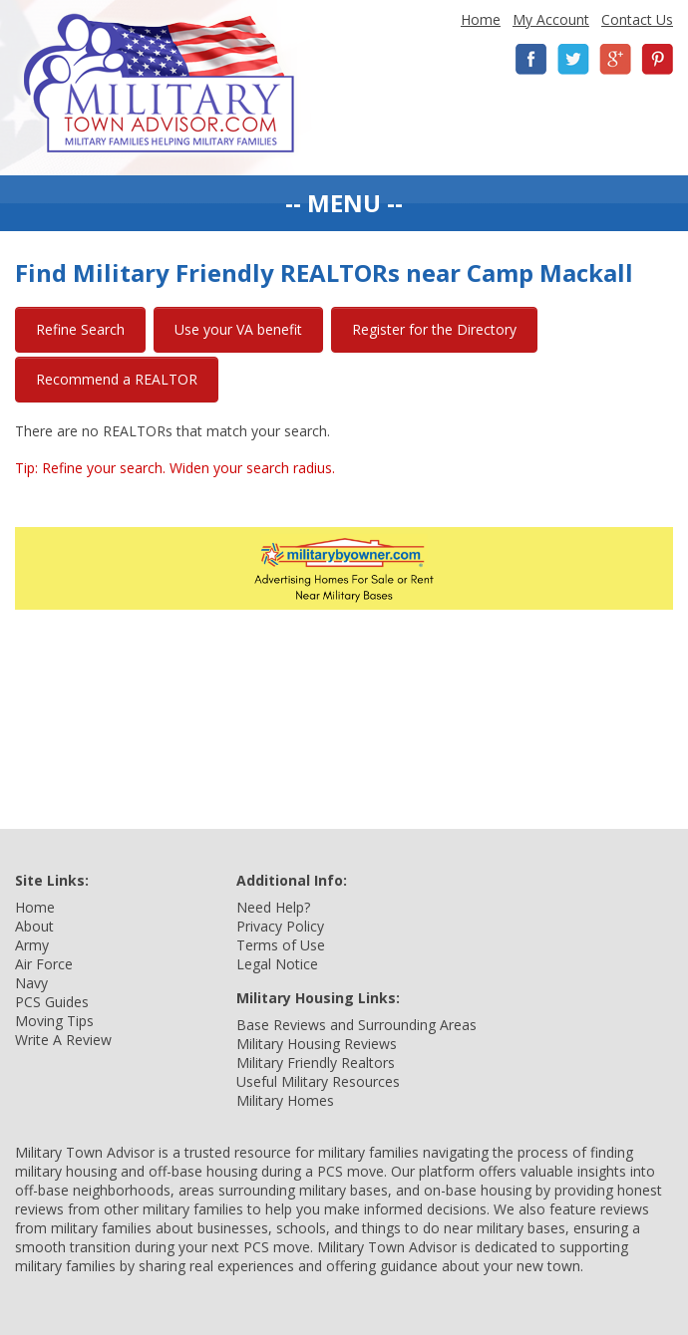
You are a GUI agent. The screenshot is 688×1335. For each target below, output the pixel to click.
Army (32, 944)
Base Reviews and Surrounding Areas (356, 1024)
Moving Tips (54, 1020)
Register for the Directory (434, 329)
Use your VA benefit (238, 329)
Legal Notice (277, 963)
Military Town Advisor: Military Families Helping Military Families (159, 83)
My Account (551, 19)
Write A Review (63, 1039)
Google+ (615, 59)
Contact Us (637, 19)
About (34, 926)
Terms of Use (280, 944)
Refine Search (80, 329)
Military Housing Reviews (316, 1043)
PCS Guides (52, 1001)
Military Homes (285, 1100)
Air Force (44, 963)
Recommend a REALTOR (116, 379)
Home (481, 19)
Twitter (573, 59)
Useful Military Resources (318, 1081)
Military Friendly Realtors (315, 1062)
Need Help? (273, 907)
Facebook (531, 59)
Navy (31, 982)
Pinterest (657, 59)
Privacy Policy (280, 926)
